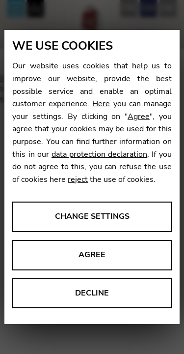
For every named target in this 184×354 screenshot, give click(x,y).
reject (78, 179)
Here (101, 103)
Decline (92, 293)
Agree (139, 116)
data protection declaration (99, 154)
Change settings (92, 216)
